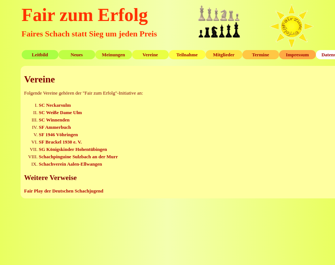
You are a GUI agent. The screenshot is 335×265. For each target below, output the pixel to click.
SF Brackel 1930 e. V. (60, 142)
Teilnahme (186, 54)
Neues (77, 54)
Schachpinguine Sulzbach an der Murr (78, 156)
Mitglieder (223, 54)
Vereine (150, 54)
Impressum (297, 54)
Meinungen (113, 54)
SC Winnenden (54, 120)
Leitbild (40, 54)
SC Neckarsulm (55, 105)
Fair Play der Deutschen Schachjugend (63, 191)
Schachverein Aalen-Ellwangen (70, 164)
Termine (260, 54)
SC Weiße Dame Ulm (60, 112)
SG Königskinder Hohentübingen (73, 149)
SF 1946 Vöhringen (58, 134)
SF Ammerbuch (55, 127)
